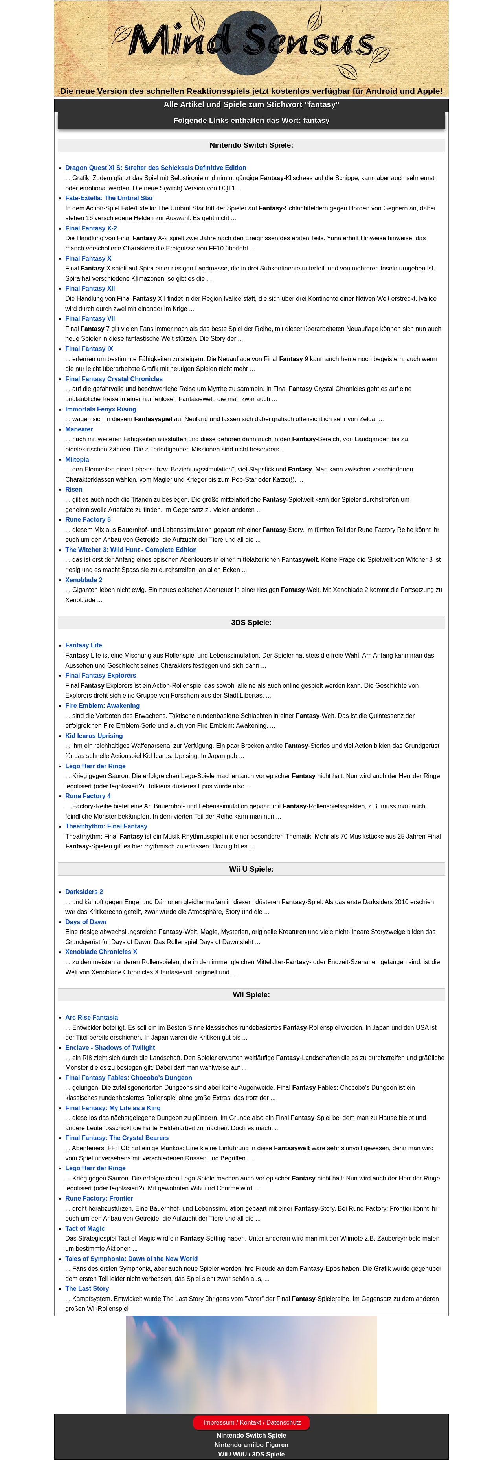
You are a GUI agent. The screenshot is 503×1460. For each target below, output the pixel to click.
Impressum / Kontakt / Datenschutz (251, 1422)
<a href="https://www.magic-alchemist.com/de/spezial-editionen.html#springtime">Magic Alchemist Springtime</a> (251, 1365)
